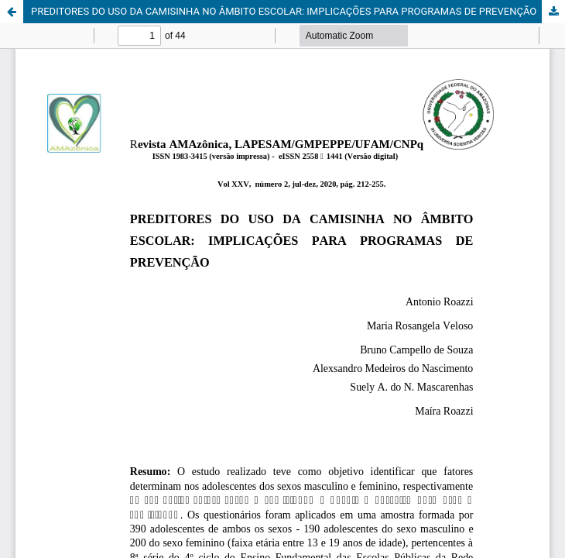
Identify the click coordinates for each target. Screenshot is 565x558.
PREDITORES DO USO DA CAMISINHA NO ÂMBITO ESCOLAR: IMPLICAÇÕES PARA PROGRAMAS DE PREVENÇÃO (283, 11)
